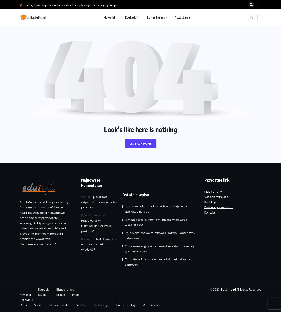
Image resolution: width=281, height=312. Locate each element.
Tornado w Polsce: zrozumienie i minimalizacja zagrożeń (157, 262)
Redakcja (210, 202)
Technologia (101, 305)
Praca (75, 295)
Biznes (60, 295)
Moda (23, 305)
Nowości (109, 17)
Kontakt (209, 212)
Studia (42, 295)
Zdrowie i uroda (58, 305)
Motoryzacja (151, 305)
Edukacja (130, 17)
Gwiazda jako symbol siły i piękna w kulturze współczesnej (156, 222)
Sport (37, 305)
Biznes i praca (156, 17)
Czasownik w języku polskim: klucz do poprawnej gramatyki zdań (159, 248)
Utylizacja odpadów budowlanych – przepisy (99, 202)
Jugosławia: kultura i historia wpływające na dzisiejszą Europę (79, 5)
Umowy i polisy (125, 305)
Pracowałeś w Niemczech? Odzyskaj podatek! (96, 226)
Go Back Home (141, 144)
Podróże (81, 305)
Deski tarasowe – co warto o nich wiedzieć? (98, 244)
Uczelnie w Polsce (216, 197)
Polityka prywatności (218, 207)
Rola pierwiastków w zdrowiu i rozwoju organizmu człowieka (160, 235)
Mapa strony (213, 192)
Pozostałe (181, 17)
